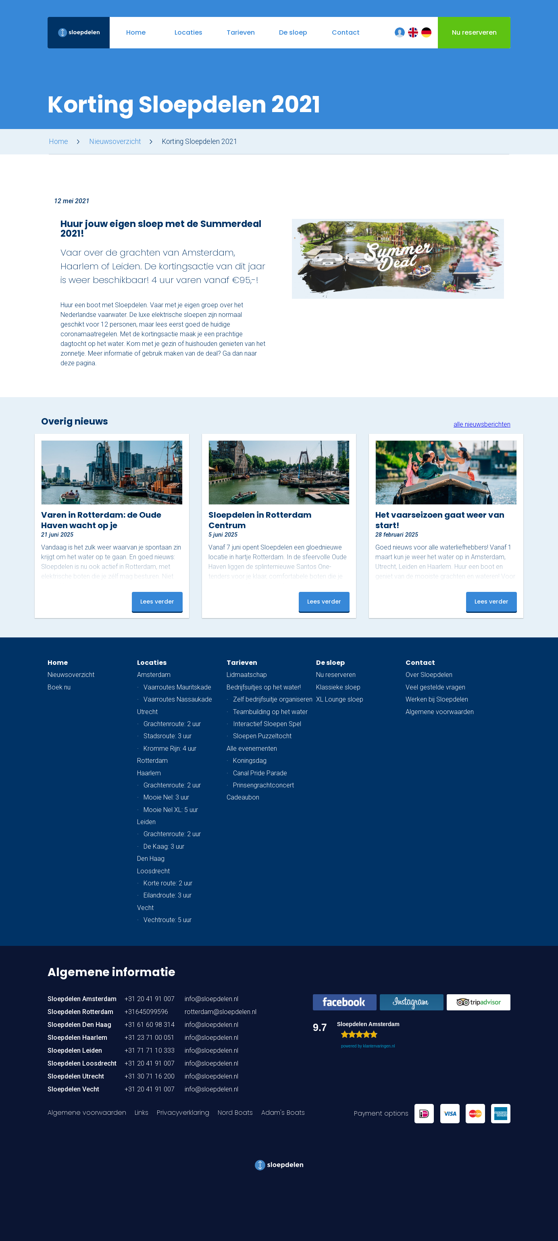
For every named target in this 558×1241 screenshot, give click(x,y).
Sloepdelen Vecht (73, 1089)
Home (58, 141)
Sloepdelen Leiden (75, 1050)
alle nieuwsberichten (482, 424)
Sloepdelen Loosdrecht (82, 1063)
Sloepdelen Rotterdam (80, 1012)
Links (141, 1112)
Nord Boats (235, 1112)
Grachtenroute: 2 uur (172, 724)
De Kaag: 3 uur (164, 846)
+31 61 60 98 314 (150, 1025)
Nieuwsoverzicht (115, 141)
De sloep (330, 662)
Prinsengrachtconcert (263, 785)
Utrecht (147, 712)
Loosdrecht (153, 871)
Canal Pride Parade (260, 773)
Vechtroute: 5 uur (168, 920)
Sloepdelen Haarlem (77, 1037)
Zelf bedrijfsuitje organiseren (272, 699)
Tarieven (242, 662)
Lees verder (157, 602)
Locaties (152, 662)
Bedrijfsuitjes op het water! (264, 687)
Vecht (145, 908)
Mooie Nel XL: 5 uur (171, 810)
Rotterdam (152, 760)
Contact (420, 662)
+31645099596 (146, 1012)
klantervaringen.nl (379, 1046)
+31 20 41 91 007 (150, 999)
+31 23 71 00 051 (150, 1037)
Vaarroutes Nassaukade (178, 699)
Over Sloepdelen (429, 675)
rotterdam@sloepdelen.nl (220, 1012)
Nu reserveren (336, 675)
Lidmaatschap (247, 675)
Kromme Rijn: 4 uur (170, 748)
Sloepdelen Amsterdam (82, 999)
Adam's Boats (283, 1112)
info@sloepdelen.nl (211, 999)
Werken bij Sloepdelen (437, 699)
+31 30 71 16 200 (150, 1076)
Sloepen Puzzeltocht (262, 736)
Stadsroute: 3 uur (168, 736)
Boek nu (59, 687)
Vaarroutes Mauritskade (177, 687)
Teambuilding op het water (270, 712)
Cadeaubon (243, 797)
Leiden (146, 822)
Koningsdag (250, 760)
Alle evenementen (252, 748)
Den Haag (150, 858)
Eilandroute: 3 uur (168, 895)
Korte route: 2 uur (168, 883)
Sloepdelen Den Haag (79, 1025)
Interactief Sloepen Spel (267, 724)
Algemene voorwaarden (440, 712)
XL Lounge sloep (339, 699)
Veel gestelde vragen (435, 687)
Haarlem (149, 773)
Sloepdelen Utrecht (76, 1076)
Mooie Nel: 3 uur (166, 797)
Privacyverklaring (183, 1112)
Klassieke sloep (338, 687)
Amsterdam (154, 675)
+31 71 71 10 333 (150, 1050)
